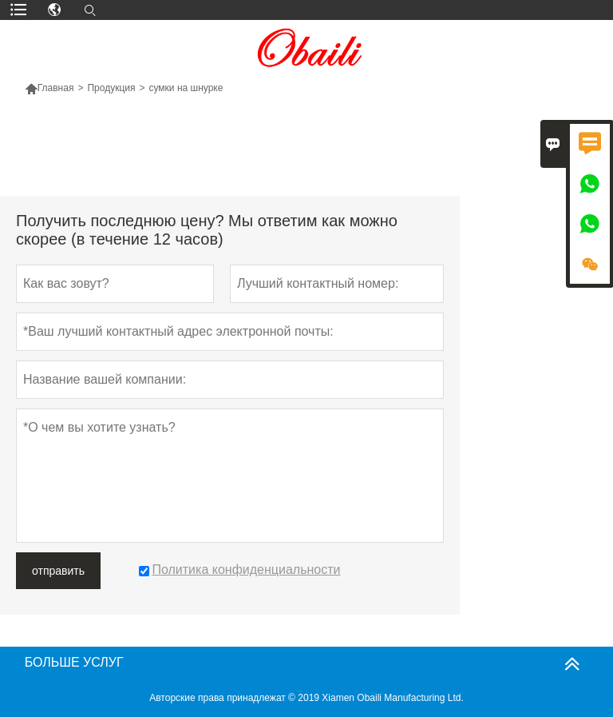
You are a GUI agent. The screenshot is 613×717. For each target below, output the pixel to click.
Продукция (111, 88)
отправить (58, 570)
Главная (56, 88)
